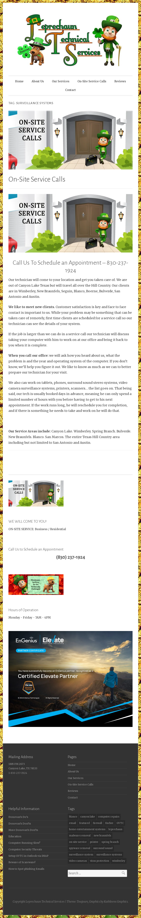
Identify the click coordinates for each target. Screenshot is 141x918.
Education (14, 836)
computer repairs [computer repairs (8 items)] (108, 816)
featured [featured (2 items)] (84, 823)
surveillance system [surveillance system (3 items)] (81, 854)
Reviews (120, 81)
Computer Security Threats (25, 849)
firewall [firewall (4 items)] (97, 823)
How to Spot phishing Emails (26, 869)
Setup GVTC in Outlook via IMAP (28, 855)
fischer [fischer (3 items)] (109, 823)
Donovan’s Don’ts (19, 823)
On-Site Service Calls (91, 81)
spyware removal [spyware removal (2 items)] (79, 848)
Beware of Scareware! (21, 862)
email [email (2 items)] (72, 823)
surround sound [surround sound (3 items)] (103, 848)
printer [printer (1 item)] (94, 842)
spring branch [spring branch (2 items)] (110, 842)
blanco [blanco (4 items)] (73, 816)
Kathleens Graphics (116, 901)
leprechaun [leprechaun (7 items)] (115, 829)
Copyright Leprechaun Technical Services (38, 901)
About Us (38, 81)
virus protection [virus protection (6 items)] (99, 860)
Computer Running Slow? (24, 842)
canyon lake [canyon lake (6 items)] (87, 816)
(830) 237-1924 (70, 557)
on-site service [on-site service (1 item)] (78, 842)
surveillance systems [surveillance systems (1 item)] (109, 854)
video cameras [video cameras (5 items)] (78, 860)
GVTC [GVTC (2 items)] (120, 823)
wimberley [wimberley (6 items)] (118, 860)
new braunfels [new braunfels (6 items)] (102, 835)
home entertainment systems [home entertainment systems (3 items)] (87, 829)
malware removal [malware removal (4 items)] (80, 835)
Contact (70, 90)
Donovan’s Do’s (18, 817)
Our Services (60, 81)
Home (19, 81)
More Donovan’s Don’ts (23, 830)
